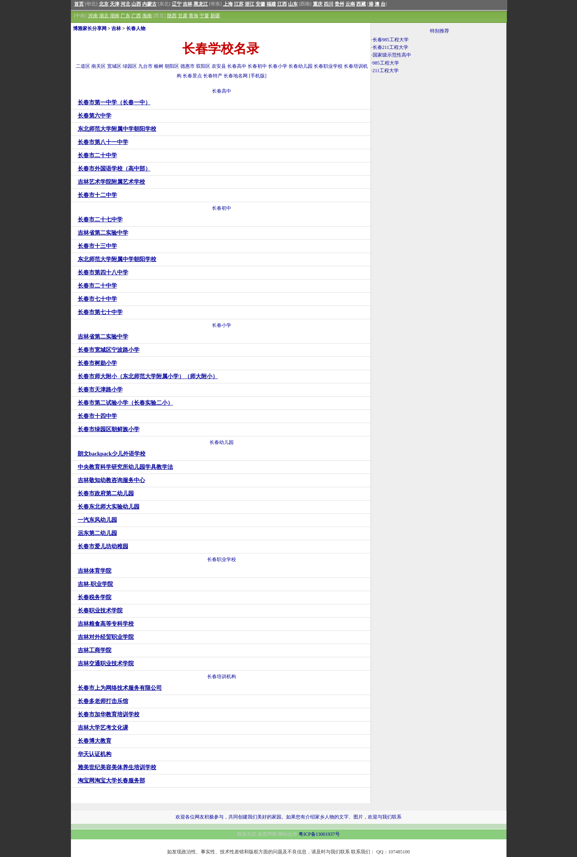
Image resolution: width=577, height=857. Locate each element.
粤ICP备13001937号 (319, 834)
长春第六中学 (94, 116)
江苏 (239, 4)
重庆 (318, 4)
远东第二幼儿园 (97, 533)
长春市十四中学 (97, 416)
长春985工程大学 (391, 40)
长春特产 (212, 76)
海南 (147, 15)
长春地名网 (236, 76)
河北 (125, 4)
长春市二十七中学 (100, 220)
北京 (104, 4)
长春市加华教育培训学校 (108, 714)
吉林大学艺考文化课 (103, 728)
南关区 (98, 66)
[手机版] (257, 76)
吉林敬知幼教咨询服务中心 (111, 480)
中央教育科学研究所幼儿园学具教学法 (125, 467)
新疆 (215, 15)
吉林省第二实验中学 (103, 233)
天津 (114, 4)
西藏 (361, 4)
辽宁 (177, 4)
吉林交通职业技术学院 (106, 663)
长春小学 (277, 66)
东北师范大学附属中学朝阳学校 (117, 129)
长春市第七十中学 (100, 312)
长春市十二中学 (97, 195)
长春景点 (192, 76)
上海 (228, 4)
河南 (93, 15)
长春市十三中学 (97, 246)
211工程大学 (386, 70)
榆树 (158, 66)
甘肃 (183, 15)
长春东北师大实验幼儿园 (108, 507)
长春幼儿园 (300, 66)
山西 (136, 4)
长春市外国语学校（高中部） (114, 169)
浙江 (249, 4)
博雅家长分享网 (90, 28)
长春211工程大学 (391, 47)
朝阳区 (172, 66)
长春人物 (135, 28)
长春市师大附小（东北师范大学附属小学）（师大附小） (148, 376)
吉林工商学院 (94, 650)
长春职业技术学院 (100, 611)
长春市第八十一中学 (103, 142)
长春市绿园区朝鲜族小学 (108, 429)
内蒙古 (149, 4)
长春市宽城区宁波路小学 (108, 350)
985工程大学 (386, 63)
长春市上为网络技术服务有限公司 (120, 688)
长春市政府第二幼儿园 (106, 493)
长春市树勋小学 (97, 363)
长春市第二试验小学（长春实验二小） (125, 403)
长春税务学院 (94, 597)
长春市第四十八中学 (103, 272)
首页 (79, 4)
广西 (136, 15)
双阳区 (203, 66)
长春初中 (257, 66)
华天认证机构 (94, 754)
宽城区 (114, 66)
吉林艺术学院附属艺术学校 (111, 182)
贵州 (339, 4)
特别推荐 (439, 31)
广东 (125, 15)
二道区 (83, 66)
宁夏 (204, 15)
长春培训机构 (221, 676)
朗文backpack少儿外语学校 (112, 454)
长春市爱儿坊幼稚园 (103, 546)
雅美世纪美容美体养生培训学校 (117, 767)
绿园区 (130, 66)
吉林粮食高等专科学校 (106, 624)
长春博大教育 (94, 741)
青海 (193, 15)
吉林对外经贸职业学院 (106, 637)
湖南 (114, 15)
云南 (350, 4)
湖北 (104, 15)
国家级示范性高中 (392, 55)
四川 (328, 4)
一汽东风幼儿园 (97, 520)
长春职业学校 (328, 66)
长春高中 (236, 66)
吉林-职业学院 (95, 584)
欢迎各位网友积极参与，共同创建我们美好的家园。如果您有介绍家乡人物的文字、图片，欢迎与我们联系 (288, 817)
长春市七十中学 (97, 299)
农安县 (219, 66)
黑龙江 (201, 4)
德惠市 (187, 66)
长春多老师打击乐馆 (103, 701)
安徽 (260, 4)
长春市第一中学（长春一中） (114, 102)
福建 (271, 4)
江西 (282, 4)
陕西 (172, 15)
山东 (293, 4)
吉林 (187, 4)
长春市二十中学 (97, 155)
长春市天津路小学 (100, 390)
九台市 (145, 66)
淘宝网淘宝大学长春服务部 (111, 781)
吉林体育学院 (94, 571)
